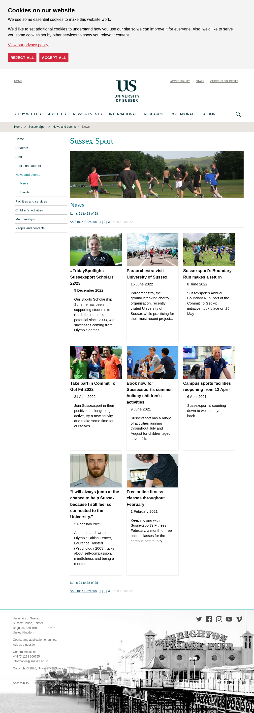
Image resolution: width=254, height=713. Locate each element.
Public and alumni (28, 165)
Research (153, 114)
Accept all (54, 57)
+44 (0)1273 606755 (26, 656)
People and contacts (30, 227)
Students (21, 147)
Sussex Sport (38, 126)
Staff (200, 81)
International (123, 114)
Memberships (25, 219)
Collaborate (183, 114)
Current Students (224, 81)
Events (25, 192)
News (24, 183)
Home (18, 81)
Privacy (40, 682)
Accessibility (180, 81)
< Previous (89, 221)
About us (57, 114)
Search (238, 114)
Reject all (22, 57)
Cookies (56, 682)
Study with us (27, 114)
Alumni (209, 114)
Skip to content (153, 81)
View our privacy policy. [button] (28, 45)
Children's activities (29, 210)
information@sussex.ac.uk (30, 660)
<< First (75, 221)
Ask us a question (24, 644)
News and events (64, 126)
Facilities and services (31, 201)
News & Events (87, 114)
